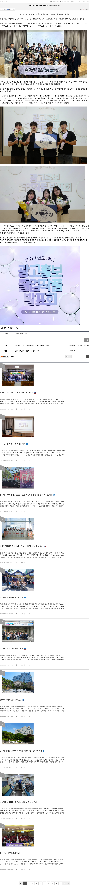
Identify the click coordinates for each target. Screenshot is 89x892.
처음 (21, 883)
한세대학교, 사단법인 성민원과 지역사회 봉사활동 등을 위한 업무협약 (52, 345)
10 (60, 883)
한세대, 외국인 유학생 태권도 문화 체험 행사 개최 (52, 351)
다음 (64, 883)
